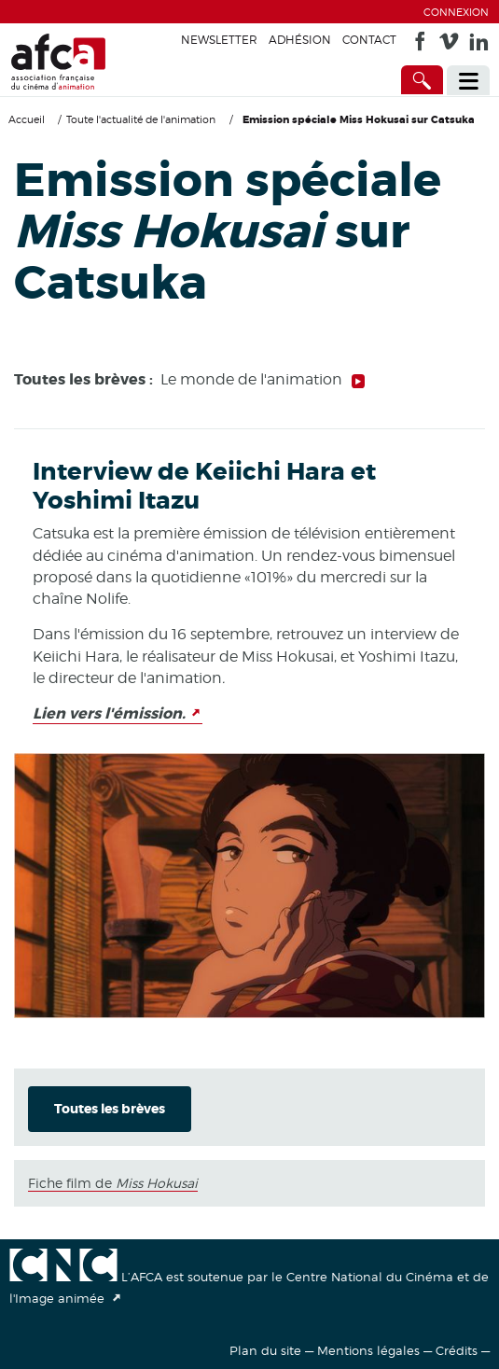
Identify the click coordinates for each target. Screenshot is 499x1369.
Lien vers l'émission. (109, 713)
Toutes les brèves (109, 1108)
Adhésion (300, 40)
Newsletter (219, 40)
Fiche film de (113, 1183)
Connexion (456, 12)
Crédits (457, 1350)
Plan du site (265, 1350)
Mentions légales (368, 1350)
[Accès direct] (422, 79)
